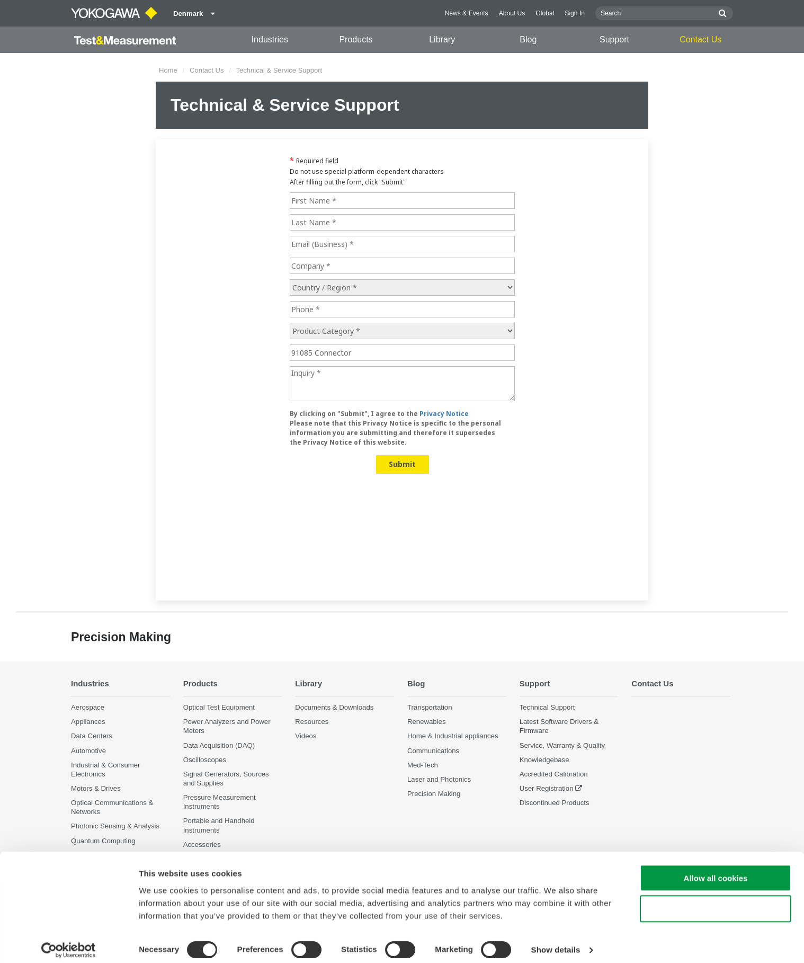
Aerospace (87, 708)
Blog (528, 39)
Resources (311, 722)
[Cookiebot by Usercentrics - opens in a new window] (68, 942)
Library (442, 39)
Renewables (426, 722)
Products (355, 39)
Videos (305, 736)
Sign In (575, 13)
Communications (433, 751)
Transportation (429, 708)
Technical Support (547, 708)
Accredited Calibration (554, 774)
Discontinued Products (554, 803)
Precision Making (433, 794)
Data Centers (91, 736)
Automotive (88, 751)
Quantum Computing (103, 841)
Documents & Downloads (334, 708)
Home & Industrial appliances (452, 736)
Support (614, 39)
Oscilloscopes (204, 760)
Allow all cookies (716, 869)
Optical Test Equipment (219, 708)
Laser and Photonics (439, 779)
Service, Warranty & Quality (562, 745)
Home (168, 70)
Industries (270, 39)
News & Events (466, 13)
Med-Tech (422, 765)
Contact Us (700, 39)
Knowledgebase (544, 760)
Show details (555, 942)
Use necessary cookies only (716, 901)
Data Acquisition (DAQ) (219, 745)
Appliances (88, 722)
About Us (512, 13)
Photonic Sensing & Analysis (115, 827)
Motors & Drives (96, 789)
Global (544, 13)
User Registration (547, 789)
